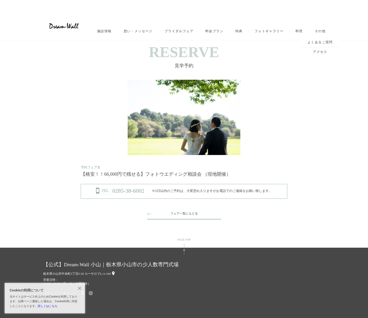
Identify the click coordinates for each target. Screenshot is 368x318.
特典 (239, 31)
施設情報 (104, 31)
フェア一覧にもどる (184, 213)
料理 (299, 31)
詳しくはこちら (48, 306)
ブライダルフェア (179, 31)
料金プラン (214, 31)
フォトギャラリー (269, 31)
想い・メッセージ (138, 31)
